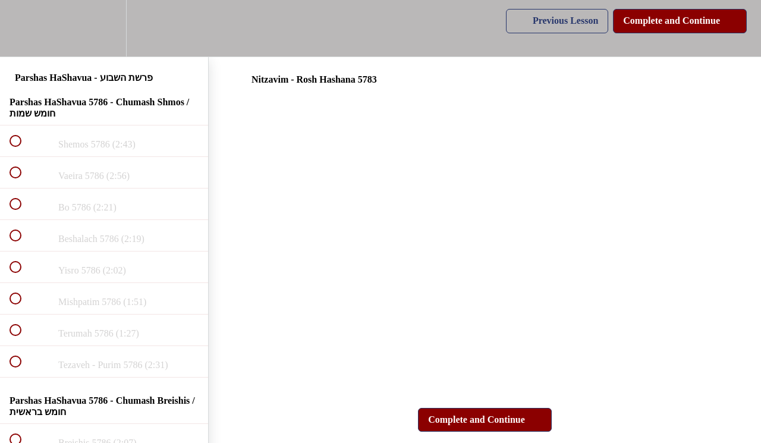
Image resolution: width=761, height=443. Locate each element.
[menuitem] (104, 28)
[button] (22, 28)
